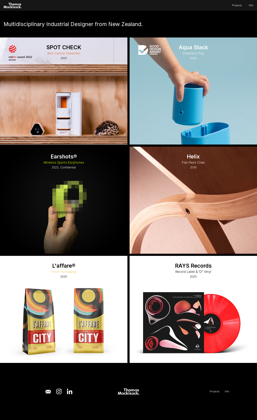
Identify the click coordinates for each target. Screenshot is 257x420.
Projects (237, 5)
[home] (12, 5)
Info (251, 5)
